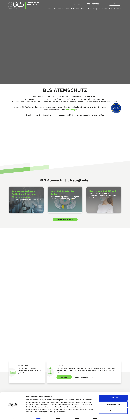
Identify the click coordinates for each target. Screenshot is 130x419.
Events (104, 9)
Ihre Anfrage (71, 110)
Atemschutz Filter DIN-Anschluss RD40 (49, 356)
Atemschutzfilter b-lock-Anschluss (48, 360)
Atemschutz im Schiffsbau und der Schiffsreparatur (76, 361)
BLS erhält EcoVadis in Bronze (104, 356)
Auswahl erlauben (113, 399)
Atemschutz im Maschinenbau (75, 366)
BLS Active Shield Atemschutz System (20, 368)
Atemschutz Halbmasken (16, 373)
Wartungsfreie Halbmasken (17, 377)
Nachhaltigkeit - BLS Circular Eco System (107, 364)
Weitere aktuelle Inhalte (65, 217)
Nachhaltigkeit (94, 9)
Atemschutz (58, 9)
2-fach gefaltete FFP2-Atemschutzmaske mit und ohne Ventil (103, 195)
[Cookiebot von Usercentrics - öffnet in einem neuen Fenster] (13, 415)
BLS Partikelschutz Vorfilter (45, 368)
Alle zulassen (113, 393)
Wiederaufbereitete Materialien (104, 383)
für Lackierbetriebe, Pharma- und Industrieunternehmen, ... (26, 201)
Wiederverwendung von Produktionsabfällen (102, 378)
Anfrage (114, 4)
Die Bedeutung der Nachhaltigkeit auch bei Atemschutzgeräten (65, 198)
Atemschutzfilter (72, 9)
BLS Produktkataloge (15, 356)
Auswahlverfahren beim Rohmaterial (106, 373)
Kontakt (117, 9)
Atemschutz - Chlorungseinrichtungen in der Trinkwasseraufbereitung (78, 371)
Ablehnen (113, 406)
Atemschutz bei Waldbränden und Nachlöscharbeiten (76, 377)
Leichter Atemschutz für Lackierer (76, 356)
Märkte (83, 9)
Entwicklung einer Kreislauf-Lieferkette (106, 368)
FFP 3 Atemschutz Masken (17, 364)
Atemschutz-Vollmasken (16, 381)
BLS (110, 9)
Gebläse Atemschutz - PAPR (17, 385)
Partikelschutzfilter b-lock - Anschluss (49, 364)
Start (49, 9)
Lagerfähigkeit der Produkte (103, 360)
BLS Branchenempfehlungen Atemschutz (74, 382)
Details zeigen (107, 415)
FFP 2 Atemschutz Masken (17, 360)
